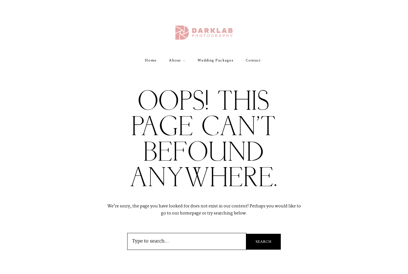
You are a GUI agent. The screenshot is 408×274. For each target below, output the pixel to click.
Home (151, 60)
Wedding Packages (215, 60)
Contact (253, 60)
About (175, 60)
